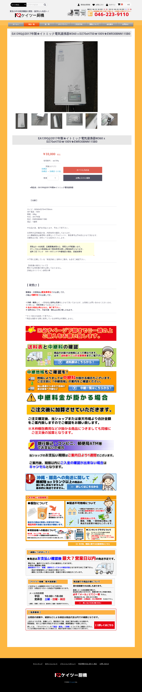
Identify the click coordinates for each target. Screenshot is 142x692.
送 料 (47, 24)
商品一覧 (31, 24)
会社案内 (110, 24)
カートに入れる (83, 170)
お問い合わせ (104, 664)
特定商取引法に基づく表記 (87, 664)
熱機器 (44, 169)
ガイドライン (62, 24)
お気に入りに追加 (83, 178)
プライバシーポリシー (68, 664)
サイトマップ (37, 664)
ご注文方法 (78, 24)
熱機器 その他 (55, 171)
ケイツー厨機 (29, 15)
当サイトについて (51, 664)
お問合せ (125, 24)
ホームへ (16, 24)
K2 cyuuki (72, 682)
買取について (94, 24)
